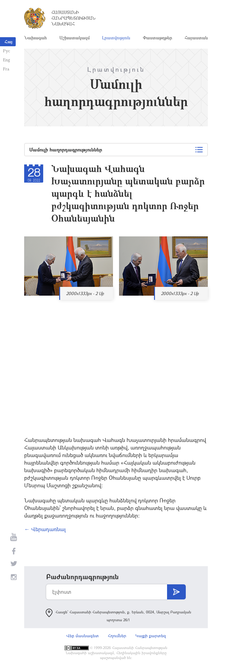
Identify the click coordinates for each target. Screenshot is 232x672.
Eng (6, 60)
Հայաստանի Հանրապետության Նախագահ (73, 18)
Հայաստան (196, 38)
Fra (6, 69)
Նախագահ (35, 38)
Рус (6, 51)
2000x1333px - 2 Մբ (85, 293)
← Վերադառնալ (45, 529)
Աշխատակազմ (75, 38)
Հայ (8, 41)
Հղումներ (117, 635)
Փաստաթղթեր (157, 38)
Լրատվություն (116, 38)
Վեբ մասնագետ (82, 635)
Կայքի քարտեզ (150, 635)
